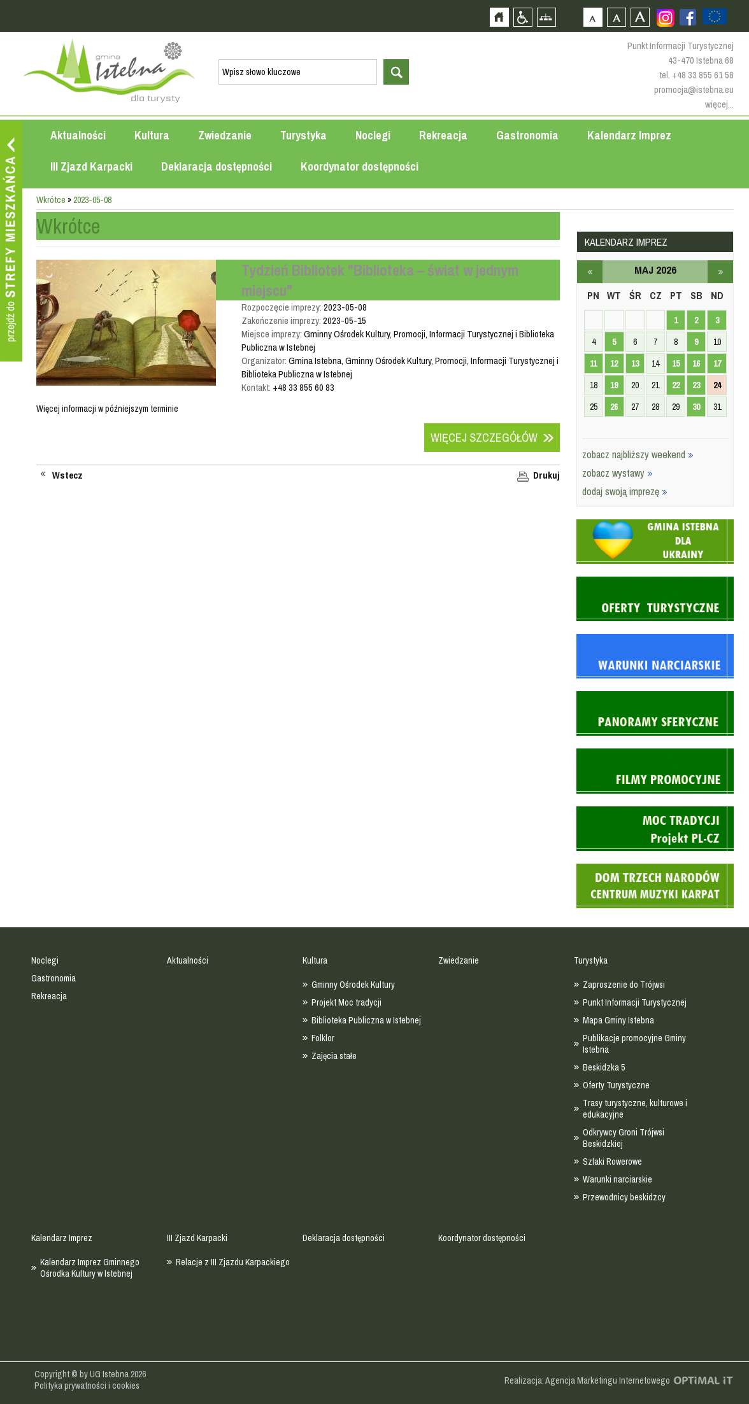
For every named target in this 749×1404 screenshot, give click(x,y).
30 (696, 406)
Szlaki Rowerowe (612, 1161)
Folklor (322, 1038)
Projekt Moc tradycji (346, 1002)
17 (717, 363)
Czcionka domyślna (592, 16)
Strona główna (499, 16)
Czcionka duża (639, 16)
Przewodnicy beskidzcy (624, 1197)
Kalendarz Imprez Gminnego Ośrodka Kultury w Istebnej (89, 1267)
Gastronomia (527, 135)
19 (614, 385)
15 (676, 363)
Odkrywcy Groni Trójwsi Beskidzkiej (623, 1138)
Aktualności (78, 135)
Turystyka (303, 135)
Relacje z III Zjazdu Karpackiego (233, 1262)
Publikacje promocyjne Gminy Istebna (634, 1043)
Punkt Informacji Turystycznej (635, 1002)
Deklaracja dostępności (216, 166)
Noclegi (372, 135)
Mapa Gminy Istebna (618, 1020)
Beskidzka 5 (604, 1067)
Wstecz (67, 475)
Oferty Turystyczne (616, 1085)
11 (593, 363)
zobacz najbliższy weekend (638, 454)
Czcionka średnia (616, 16)
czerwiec (720, 271)
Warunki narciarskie (617, 1179)
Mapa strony (546, 16)
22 (676, 385)
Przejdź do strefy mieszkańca (11, 241)
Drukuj (546, 475)
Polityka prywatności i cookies (86, 1385)
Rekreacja (443, 135)
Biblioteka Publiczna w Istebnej (366, 1020)
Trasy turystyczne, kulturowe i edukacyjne (635, 1108)
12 (614, 363)
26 (614, 406)
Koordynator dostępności (359, 166)
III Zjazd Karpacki (91, 166)
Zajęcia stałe (334, 1056)
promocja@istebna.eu (694, 89)
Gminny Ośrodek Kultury (353, 984)
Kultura (151, 135)
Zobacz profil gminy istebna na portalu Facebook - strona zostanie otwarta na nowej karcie (688, 17)
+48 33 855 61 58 (703, 74)
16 (696, 363)
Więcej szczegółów (484, 438)
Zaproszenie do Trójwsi (624, 984)
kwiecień (590, 271)
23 (696, 385)
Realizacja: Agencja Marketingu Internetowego (587, 1380)
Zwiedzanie (225, 135)
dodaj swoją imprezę (624, 491)
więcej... (719, 104)
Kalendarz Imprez (629, 135)
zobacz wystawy (617, 473)
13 (635, 363)
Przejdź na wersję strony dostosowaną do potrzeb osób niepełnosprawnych (522, 16)
